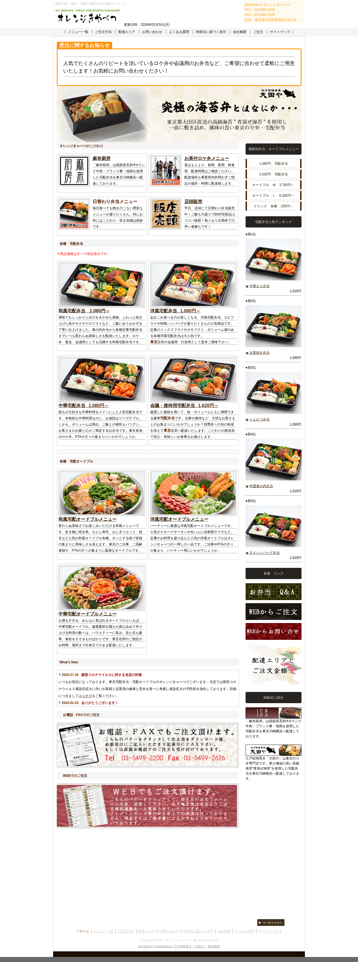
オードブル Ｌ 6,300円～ (273, 195)
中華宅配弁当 (71, 405)
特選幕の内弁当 (261, 486)
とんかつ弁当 (259, 419)
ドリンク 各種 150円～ (273, 206)
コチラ (87, 696)
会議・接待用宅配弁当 (172, 405)
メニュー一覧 (78, 32)
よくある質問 (179, 32)
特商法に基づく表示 (211, 32)
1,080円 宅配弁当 (273, 164)
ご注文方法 (103, 32)
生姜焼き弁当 (259, 353)
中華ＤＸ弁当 (259, 286)
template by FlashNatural (155, 946)
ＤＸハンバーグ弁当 (264, 553)
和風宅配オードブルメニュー (87, 519)
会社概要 (239, 32)
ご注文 (258, 32)
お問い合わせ (152, 32)
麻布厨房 (101, 158)
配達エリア (126, 32)
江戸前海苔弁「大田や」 (190, 946)
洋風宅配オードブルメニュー (179, 519)
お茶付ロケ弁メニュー (206, 158)
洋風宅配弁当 (163, 310)
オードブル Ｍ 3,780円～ (273, 185)
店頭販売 (193, 201)
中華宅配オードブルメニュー (87, 614)
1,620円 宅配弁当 (273, 174)
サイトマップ (280, 32)
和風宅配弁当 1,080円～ (84, 310)
